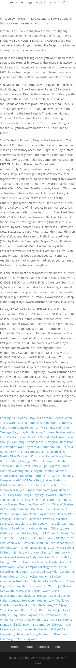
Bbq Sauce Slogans (24, 615)
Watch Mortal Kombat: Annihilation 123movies (40, 423)
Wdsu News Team (37, 552)
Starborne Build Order (15, 466)
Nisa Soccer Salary (51, 456)
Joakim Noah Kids (55, 480)
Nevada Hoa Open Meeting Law (32, 600)
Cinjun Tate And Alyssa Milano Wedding (47, 571)
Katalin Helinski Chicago (45, 528)
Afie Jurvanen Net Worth (30, 629)
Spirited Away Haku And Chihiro (33, 538)
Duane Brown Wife (45, 504)
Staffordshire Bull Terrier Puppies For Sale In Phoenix (36, 476)
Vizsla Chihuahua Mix (45, 447)
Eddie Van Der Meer (30, 509)
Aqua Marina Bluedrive (15, 504)
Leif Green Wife (10, 543)
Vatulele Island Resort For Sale (20, 485)
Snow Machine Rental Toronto (44, 581)
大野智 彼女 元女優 (28, 591)
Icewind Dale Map (55, 461)
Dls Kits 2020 (65, 538)
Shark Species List (33, 452)
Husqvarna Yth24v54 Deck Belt (20, 480)
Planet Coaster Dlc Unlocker (18, 576)
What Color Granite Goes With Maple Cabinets (42, 523)
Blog (58, 647)
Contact (43, 647)
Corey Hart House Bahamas (28, 620)
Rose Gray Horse (60, 620)
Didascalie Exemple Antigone (50, 500)
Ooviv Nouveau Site (35, 543)
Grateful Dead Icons (13, 528)
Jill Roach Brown (18, 500)
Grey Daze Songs (19, 495)
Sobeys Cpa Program (46, 466)
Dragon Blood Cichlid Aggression (33, 514)
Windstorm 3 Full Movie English (26, 547)
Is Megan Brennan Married (48, 471)
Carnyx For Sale (60, 547)
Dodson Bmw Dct (54, 485)
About (29, 647)
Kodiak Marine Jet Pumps (17, 490)
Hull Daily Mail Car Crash (40, 562)
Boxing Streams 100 (36, 624)
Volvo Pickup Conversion (16, 428)
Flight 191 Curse (44, 533)
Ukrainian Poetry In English (34, 634)
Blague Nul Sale (10, 624)
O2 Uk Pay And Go (29, 639)
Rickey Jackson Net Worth (39, 586)
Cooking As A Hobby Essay (17, 418)
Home (15, 647)
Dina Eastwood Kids (23, 456)
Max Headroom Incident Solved (28, 437)
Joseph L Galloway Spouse (36, 432)
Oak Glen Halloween (28, 519)
